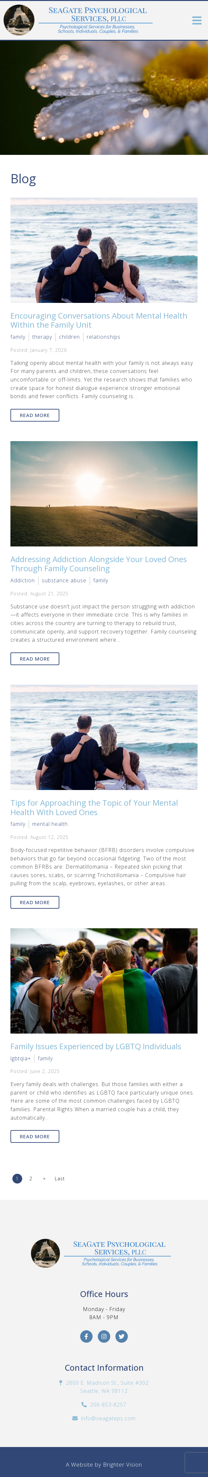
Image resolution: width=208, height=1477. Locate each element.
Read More (35, 415)
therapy (42, 336)
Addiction (22, 580)
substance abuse (64, 580)
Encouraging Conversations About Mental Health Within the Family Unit (98, 320)
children (69, 336)
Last (60, 1178)
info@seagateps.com (108, 1418)
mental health (50, 824)
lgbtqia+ (20, 1058)
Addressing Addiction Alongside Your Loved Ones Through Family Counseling (98, 564)
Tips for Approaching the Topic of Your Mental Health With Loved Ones (94, 807)
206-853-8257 (108, 1404)
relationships (104, 336)
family (17, 336)
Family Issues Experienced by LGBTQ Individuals (95, 1046)
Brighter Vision (122, 1464)
